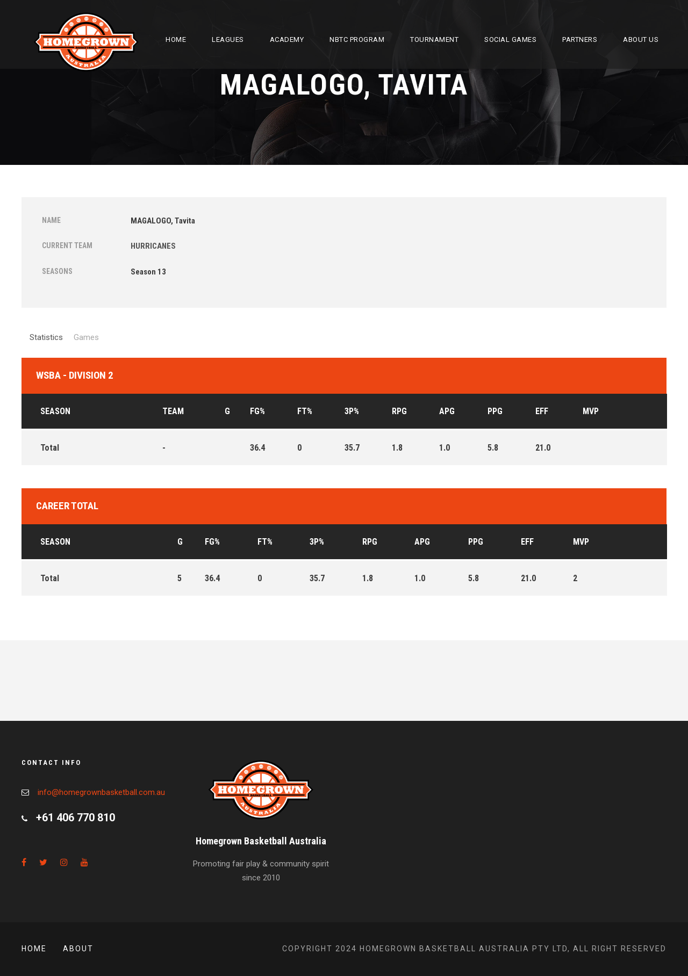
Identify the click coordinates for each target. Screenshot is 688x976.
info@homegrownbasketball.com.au (101, 792)
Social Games (510, 39)
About (78, 948)
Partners (579, 39)
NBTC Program (356, 39)
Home (176, 39)
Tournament (434, 39)
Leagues (228, 39)
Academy (287, 39)
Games (86, 337)
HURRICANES (153, 246)
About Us (640, 39)
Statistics (46, 337)
